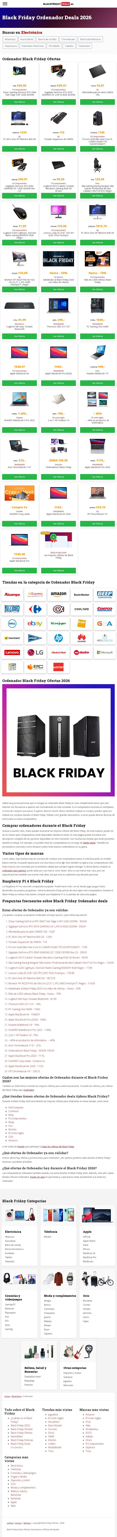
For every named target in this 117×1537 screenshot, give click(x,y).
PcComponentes (17, 1115)
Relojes (47, 1322)
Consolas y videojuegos (13, 1294)
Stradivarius (92, 1426)
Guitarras (68, 1374)
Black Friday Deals (20, 1440)
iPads (85, 1241)
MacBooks (88, 1258)
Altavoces (10, 39)
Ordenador (28, 1086)
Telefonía (50, 1228)
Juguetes (68, 1378)
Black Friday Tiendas (22, 1426)
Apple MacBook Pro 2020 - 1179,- (26, 1052)
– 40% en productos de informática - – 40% (31, 1037)
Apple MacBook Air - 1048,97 (24, 1011)
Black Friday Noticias (22, 1437)
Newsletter (17, 1433)
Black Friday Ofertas (21, 1429)
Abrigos (47, 1297)
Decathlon (53, 1418)
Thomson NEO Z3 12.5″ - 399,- (24, 1001)
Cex (10, 1122)
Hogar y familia (19, 1473)
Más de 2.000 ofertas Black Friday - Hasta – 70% (34, 990)
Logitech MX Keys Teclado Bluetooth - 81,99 (32, 996)
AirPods (86, 1233)
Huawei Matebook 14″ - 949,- (24, 1021)
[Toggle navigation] (5, 4)
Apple (87, 1228)
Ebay (11, 1111)
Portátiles (54, 46)
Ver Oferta (19, 102)
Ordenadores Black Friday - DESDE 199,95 (31, 1047)
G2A (10, 1133)
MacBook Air (89, 1250)
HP (63, 859)
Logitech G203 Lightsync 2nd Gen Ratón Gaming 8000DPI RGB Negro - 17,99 (50, 965)
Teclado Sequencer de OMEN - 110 (27, 939)
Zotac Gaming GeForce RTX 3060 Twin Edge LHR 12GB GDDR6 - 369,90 (47, 918)
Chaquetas (49, 1309)
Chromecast (68, 39)
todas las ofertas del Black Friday (57, 1143)
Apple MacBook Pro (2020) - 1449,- (27, 1016)
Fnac (88, 1418)
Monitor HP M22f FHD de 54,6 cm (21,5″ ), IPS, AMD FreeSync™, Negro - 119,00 (51, 980)
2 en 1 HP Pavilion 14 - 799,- (23, 1032)
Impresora (11, 46)
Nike (88, 1422)
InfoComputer (16, 1104)
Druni (51, 1429)
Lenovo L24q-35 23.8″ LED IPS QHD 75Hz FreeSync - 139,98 (41, 970)
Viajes (86, 1318)
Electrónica (31, 32)
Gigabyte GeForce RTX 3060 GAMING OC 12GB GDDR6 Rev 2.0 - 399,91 (47, 949)
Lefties (51, 1440)
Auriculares (26, 39)
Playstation (10, 1309)
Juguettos (53, 1411)
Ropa (46, 1326)
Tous (51, 1448)
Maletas (48, 1318)
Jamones (87, 1309)
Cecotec (52, 1426)
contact (10, 1520)
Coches (86, 1301)
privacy (18, 1520)
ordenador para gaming (14, 867)
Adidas (89, 1433)
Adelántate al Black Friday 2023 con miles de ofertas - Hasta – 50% (44, 985)
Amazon (12, 1137)
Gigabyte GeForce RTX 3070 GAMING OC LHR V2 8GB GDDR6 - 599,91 (47, 923)
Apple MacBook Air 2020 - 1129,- (26, 1063)
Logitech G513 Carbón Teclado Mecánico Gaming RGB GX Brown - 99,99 (48, 954)
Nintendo (9, 1305)
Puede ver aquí (37, 1173)
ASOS (89, 1429)
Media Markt (89, 839)
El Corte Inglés (16, 1130)
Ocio (86, 1292)
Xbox (7, 1322)
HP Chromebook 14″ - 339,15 (24, 1068)
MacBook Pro (89, 1254)
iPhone (86, 1246)
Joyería (47, 1314)
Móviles (47, 1233)
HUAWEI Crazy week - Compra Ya (26, 1058)
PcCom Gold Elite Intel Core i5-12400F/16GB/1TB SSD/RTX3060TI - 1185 (47, 944)
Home (7, 1393)
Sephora (90, 1444)
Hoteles (87, 1305)
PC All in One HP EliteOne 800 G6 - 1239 (30, 933)
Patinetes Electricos (33, 46)
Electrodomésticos (90, 39)
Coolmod (13, 1108)
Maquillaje (29, 1377)
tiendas (21, 1143)
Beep (11, 1119)
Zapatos (48, 1330)
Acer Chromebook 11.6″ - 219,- (25, 1042)
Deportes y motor (72, 1369)
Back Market (55, 1422)
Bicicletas (87, 1297)
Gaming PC (10, 1301)
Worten (12, 1126)
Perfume (29, 1381)
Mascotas (68, 1382)
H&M (51, 1433)
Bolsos (47, 1301)
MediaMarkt (54, 1444)
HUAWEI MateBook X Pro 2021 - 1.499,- (30, 1027)
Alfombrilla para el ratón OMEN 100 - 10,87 (31, 928)
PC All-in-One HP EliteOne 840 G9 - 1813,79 (31, 975)
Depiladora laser (33, 1373)
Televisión (84, 46)
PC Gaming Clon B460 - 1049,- (24, 1006)
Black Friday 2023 (20, 1422)
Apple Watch (89, 1237)
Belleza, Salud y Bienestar (35, 1366)
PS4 (7, 1313)
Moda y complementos (60, 1292)
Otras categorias (75, 1365)
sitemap (26, 1520)
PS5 (7, 1317)
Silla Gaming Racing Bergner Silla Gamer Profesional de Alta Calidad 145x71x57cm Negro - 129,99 (61, 959)
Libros (86, 1314)
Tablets (69, 46)
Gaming (8, 1326)
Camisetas (49, 1305)
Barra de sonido (47, 39)
